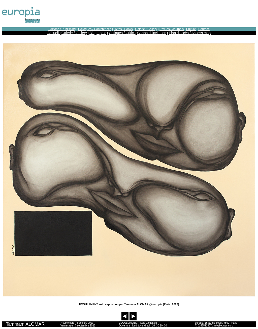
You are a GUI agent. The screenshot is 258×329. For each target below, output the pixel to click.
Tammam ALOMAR (25, 324)
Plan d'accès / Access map (190, 33)
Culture (191, 29)
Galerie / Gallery (146, 29)
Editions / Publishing (62, 29)
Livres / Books (123, 29)
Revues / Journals (171, 29)
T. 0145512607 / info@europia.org (214, 325)
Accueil (53, 33)
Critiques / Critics (122, 33)
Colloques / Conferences (94, 29)
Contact (204, 29)
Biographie (97, 33)
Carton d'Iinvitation (151, 33)
